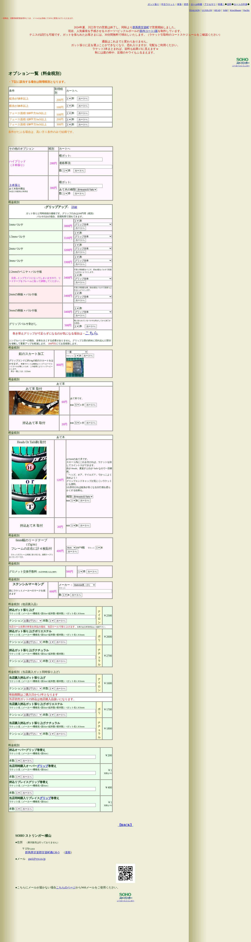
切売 (186, 4)
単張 (179, 4)
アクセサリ (210, 4)
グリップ (42, 765)
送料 (229, 4)
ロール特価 (196, 4)
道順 (68, 852)
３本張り (14, 185)
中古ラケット (168, 4)
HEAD (217, 10)
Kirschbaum (235, 10)
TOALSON (194, 10)
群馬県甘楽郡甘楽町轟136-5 (42, 852)
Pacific (246, 10)
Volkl (225, 10)
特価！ (221, 4)
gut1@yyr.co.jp (36, 858)
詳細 (74, 207)
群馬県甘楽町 (140, 27)
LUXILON (207, 10)
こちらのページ (66, 887)
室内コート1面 (149, 30)
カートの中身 (240, 4)
